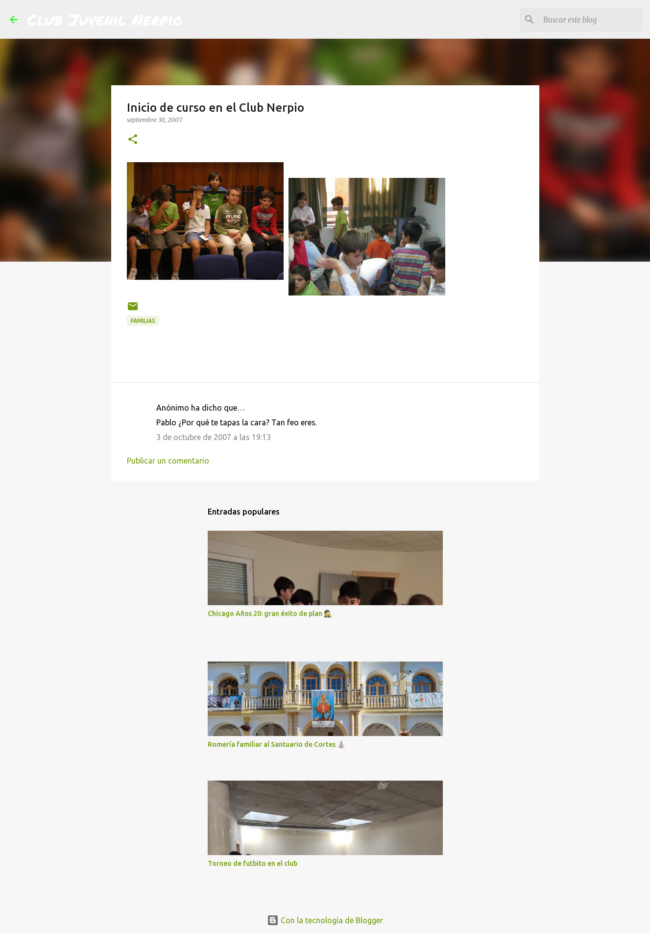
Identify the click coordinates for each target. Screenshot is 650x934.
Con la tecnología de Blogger (325, 920)
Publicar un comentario (168, 460)
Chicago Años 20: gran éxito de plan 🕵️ (270, 613)
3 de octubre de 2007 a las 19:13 (213, 437)
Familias (143, 321)
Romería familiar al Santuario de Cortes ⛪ (276, 744)
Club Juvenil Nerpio (105, 19)
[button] (133, 140)
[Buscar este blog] (590, 19)
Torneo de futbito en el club (252, 863)
